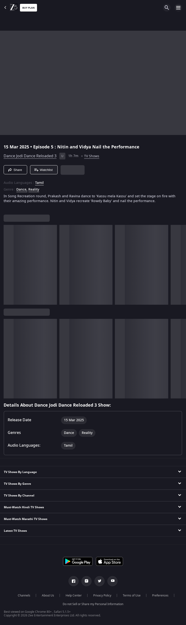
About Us (48, 595)
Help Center (74, 595)
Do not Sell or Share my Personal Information (93, 604)
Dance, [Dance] (21, 189)
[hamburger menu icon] (178, 8)
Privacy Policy (102, 595)
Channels (24, 595)
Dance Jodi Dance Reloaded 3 (30, 156)
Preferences (160, 595)
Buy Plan (28, 8)
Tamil (39, 183)
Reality (33, 189)
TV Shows (91, 156)
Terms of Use (132, 595)
